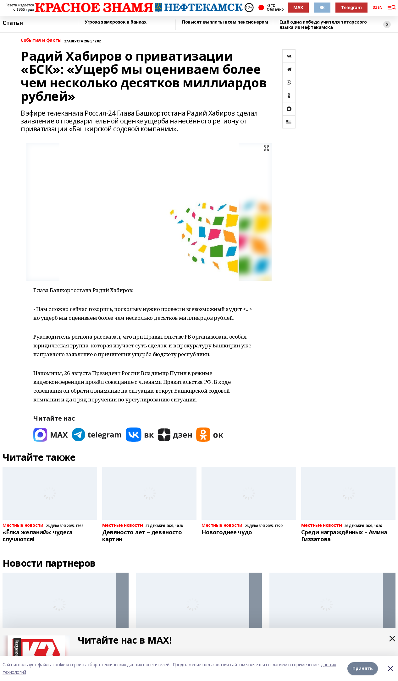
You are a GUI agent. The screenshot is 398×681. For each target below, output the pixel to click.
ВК (322, 7)
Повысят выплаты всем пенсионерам (225, 22)
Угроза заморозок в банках (115, 22)
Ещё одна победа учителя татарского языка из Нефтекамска (323, 24)
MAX (298, 7)
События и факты (41, 40)
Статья (13, 22)
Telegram (351, 7)
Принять (362, 668)
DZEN (378, 7)
